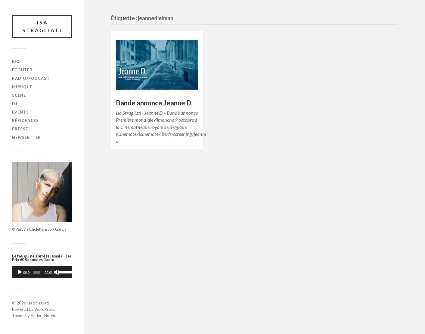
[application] (42, 272)
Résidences (25, 120)
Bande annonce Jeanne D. (154, 103)
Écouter (22, 69)
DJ (14, 103)
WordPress (44, 309)
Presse (20, 128)
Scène (19, 95)
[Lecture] (20, 272)
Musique (22, 86)
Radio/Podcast (31, 78)
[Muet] (57, 272)
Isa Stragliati (42, 26)
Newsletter (26, 137)
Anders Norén (43, 315)
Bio (16, 61)
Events (20, 112)
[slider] (36, 272)
